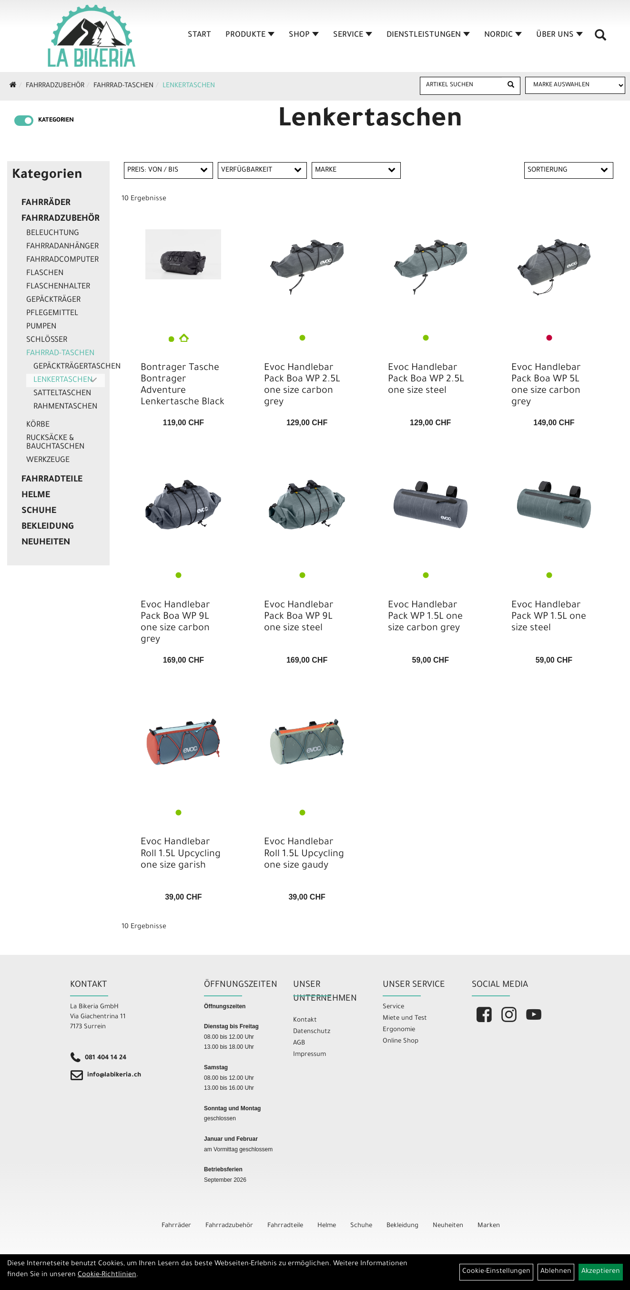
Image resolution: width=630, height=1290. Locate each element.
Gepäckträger (53, 300)
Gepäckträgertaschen (69, 367)
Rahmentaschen (65, 407)
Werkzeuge (48, 460)
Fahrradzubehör (55, 86)
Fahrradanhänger (62, 247)
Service (352, 35)
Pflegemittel (52, 313)
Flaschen (44, 273)
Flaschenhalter (58, 287)
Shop (304, 35)
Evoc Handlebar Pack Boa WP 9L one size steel (299, 617)
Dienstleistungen (428, 35)
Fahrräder (46, 203)
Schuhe (38, 511)
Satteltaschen (62, 393)
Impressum (309, 1054)
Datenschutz (311, 1031)
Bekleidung (47, 527)
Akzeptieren (600, 1272)
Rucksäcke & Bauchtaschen (55, 442)
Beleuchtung (52, 233)
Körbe (38, 425)
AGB (299, 1043)
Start (199, 35)
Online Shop (400, 1041)
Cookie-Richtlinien (107, 1275)
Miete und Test (405, 1018)
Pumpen (41, 327)
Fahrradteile (51, 480)
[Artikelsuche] (600, 38)
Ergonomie (399, 1030)
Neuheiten (45, 543)
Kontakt (305, 1020)
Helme (35, 496)
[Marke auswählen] (575, 85)
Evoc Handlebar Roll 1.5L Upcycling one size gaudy (304, 854)
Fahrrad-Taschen (123, 86)
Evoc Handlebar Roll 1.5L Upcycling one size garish (181, 854)
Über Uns (559, 35)
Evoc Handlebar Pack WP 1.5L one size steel (548, 617)
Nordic (503, 35)
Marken (489, 1225)
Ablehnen (555, 1272)
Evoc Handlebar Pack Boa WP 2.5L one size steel (426, 380)
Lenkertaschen (189, 86)
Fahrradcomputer (62, 260)
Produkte (249, 35)
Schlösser (46, 340)
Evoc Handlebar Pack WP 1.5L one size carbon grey (425, 617)
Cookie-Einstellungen (496, 1272)
